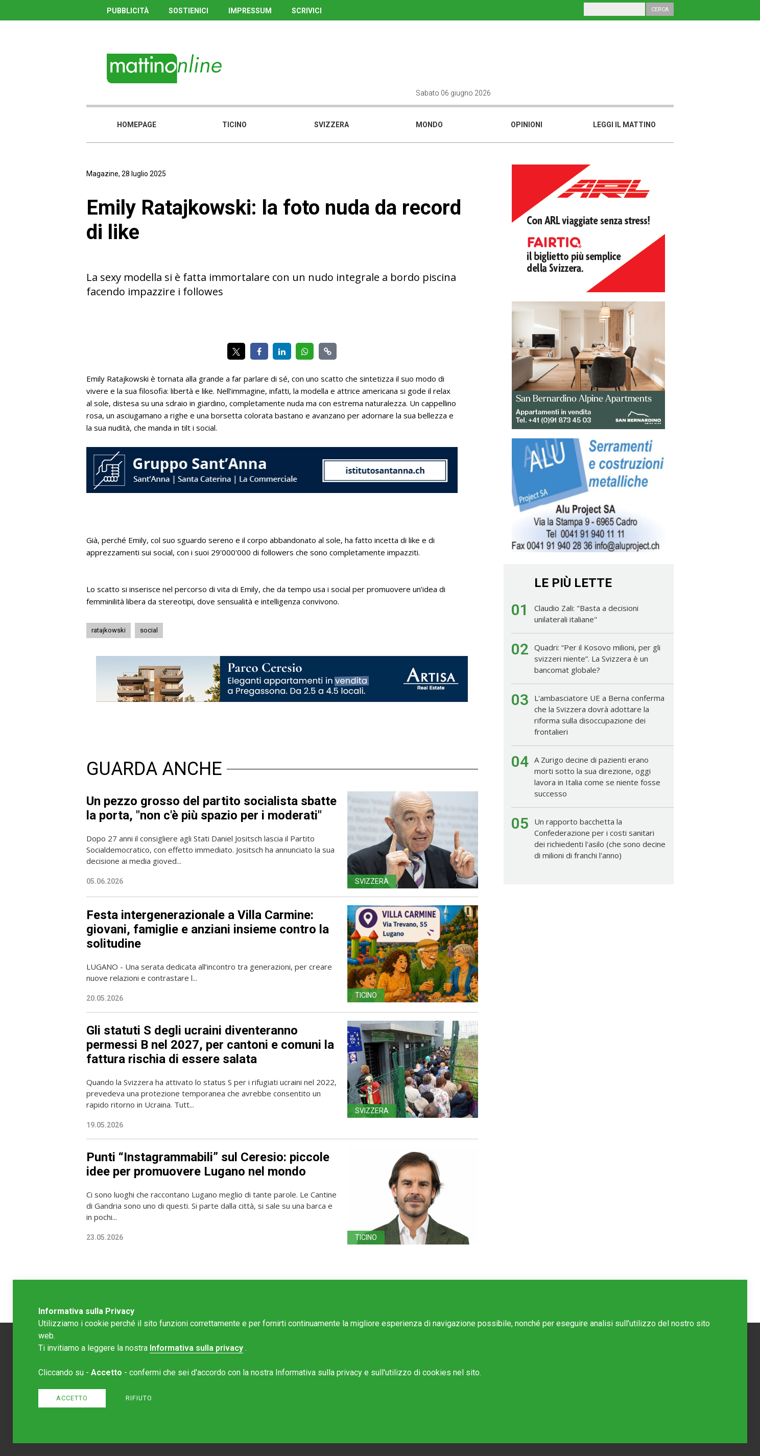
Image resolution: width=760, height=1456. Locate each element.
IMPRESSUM (250, 11)
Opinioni (526, 125)
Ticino (234, 125)
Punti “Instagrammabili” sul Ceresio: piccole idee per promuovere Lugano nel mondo (207, 1164)
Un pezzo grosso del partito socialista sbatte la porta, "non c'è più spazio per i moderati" (211, 808)
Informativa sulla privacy (196, 1348)
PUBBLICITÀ (128, 11)
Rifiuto (139, 1398)
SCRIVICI (307, 11)
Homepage (136, 125)
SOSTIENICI (188, 11)
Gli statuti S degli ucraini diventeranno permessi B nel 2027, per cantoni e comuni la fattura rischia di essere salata (210, 1044)
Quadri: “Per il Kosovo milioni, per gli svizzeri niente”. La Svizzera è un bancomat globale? (597, 658)
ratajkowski (108, 630)
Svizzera (331, 125)
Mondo (429, 125)
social (149, 630)
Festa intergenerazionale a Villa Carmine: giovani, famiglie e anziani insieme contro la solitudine (207, 929)
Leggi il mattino (624, 125)
